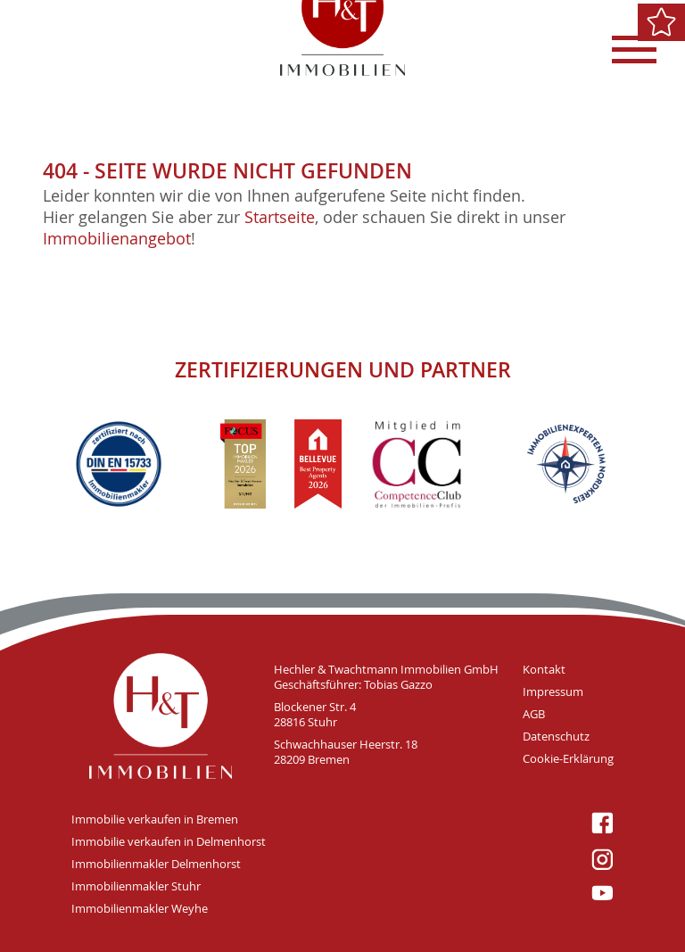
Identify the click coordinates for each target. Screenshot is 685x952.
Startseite (279, 217)
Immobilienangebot (117, 238)
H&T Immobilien (160, 716)
